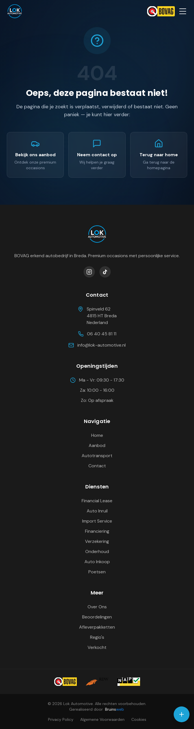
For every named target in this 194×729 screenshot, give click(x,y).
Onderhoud (97, 551)
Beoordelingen (97, 617)
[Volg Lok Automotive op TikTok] (105, 271)
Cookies (138, 719)
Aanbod (97, 445)
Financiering (97, 531)
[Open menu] (182, 11)
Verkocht (97, 647)
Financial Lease (97, 501)
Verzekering (97, 541)
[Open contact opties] (181, 714)
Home (97, 435)
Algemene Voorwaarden (102, 719)
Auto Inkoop (97, 562)
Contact (97, 466)
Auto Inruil (97, 511)
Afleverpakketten (97, 627)
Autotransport (97, 456)
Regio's (97, 637)
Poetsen (97, 572)
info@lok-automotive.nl (97, 345)
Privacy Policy (60, 719)
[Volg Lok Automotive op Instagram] (89, 271)
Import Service (97, 521)
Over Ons (97, 607)
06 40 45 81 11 (97, 334)
